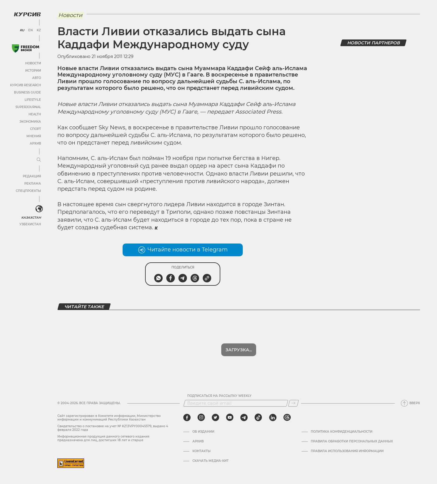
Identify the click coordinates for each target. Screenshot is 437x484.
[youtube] (229, 417)
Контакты (201, 451)
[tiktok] (258, 417)
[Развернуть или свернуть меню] (39, 160)
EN (30, 30)
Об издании (203, 432)
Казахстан (31, 218)
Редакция (32, 176)
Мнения (33, 136)
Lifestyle (33, 100)
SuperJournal (28, 107)
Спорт (35, 129)
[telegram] (244, 417)
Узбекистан (30, 224)
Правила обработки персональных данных (352, 441)
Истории (33, 71)
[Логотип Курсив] (27, 14)
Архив (35, 143)
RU (22, 30)
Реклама (32, 184)
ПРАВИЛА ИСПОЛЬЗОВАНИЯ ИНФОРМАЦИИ (347, 451)
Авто (36, 78)
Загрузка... (238, 350)
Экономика (30, 122)
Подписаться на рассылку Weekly (219, 396)
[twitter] (215, 417)
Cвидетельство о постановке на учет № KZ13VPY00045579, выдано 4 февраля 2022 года (112, 428)
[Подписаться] (293, 403)
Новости (33, 63)
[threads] (287, 417)
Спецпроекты (28, 191)
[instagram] (201, 417)
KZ (39, 30)
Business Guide (27, 92)
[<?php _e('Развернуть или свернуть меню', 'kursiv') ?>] (39, 209)
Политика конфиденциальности (341, 432)
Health (35, 114)
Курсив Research (25, 85)
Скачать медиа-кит (210, 461)
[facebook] (187, 417)
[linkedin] (272, 417)
